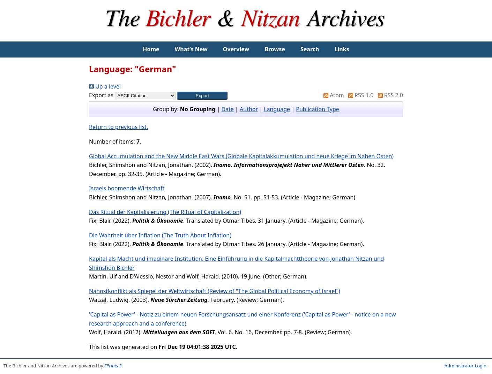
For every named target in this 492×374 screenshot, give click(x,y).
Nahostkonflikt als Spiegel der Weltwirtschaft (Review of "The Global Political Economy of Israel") (214, 291)
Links (342, 49)
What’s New (191, 49)
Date (227, 109)
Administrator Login (465, 365)
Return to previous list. (118, 127)
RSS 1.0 (359, 95)
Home (151, 49)
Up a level (105, 86)
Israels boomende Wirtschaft (126, 188)
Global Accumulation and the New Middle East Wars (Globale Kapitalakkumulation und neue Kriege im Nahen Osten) (241, 156)
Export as (101, 95)
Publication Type (317, 109)
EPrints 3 (113, 365)
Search (309, 49)
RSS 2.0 (389, 95)
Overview (236, 49)
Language (277, 109)
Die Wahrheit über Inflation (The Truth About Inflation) (160, 235)
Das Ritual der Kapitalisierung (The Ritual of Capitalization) (165, 212)
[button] (202, 96)
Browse (274, 49)
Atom (332, 95)
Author (249, 109)
